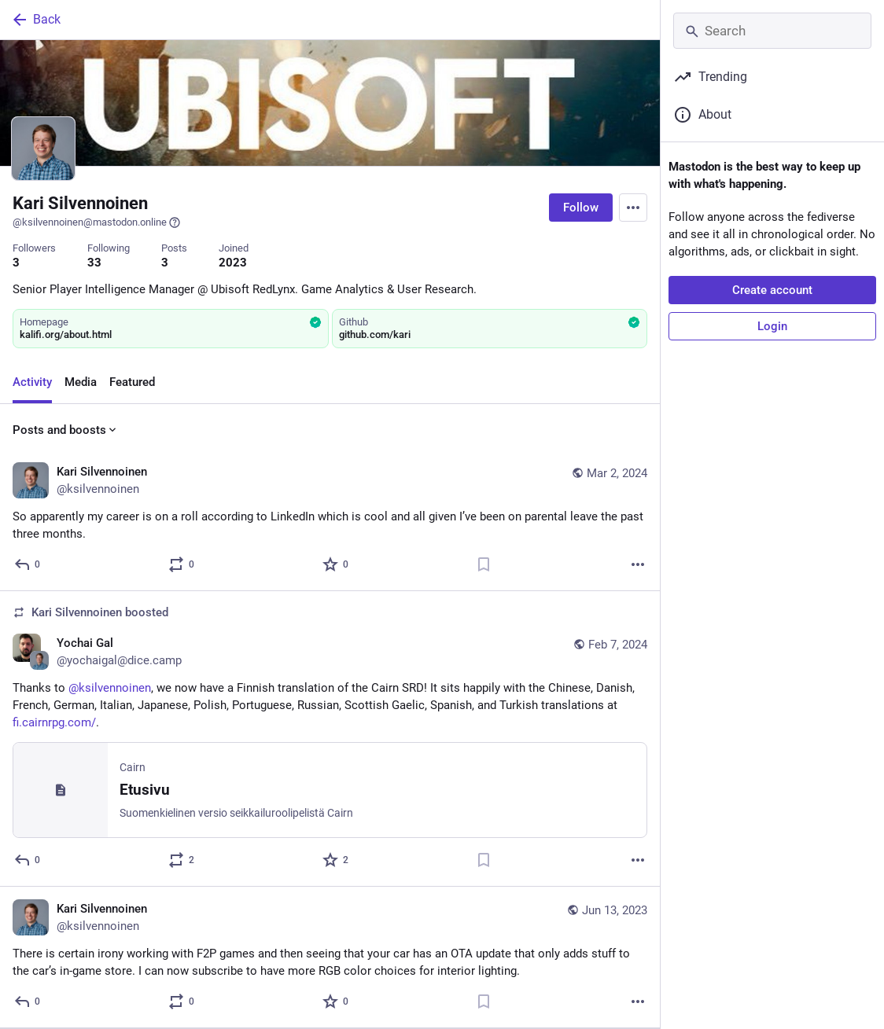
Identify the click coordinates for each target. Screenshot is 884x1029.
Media (80, 382)
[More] (637, 564)
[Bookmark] (483, 564)
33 (94, 262)
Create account (772, 290)
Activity (32, 382)
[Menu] (633, 207)
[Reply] (28, 564)
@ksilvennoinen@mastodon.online (97, 222)
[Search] (772, 31)
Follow (581, 207)
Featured (132, 382)
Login (772, 326)
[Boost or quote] (182, 564)
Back (35, 19)
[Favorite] (336, 564)
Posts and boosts (66, 430)
